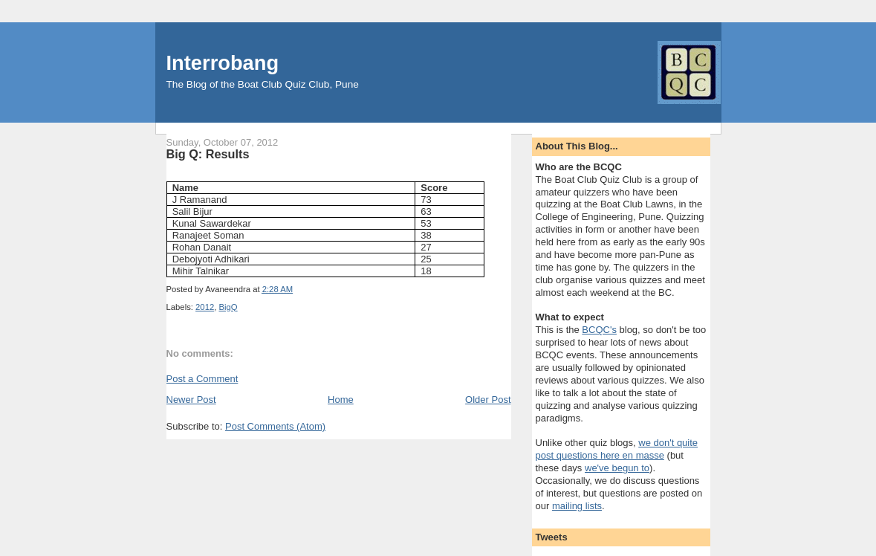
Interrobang (222, 62)
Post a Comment (202, 378)
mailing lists (577, 505)
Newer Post (191, 399)
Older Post (487, 399)
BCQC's (599, 329)
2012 (204, 307)
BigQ (228, 307)
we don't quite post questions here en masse (617, 449)
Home (341, 399)
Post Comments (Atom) (275, 426)
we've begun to (617, 467)
